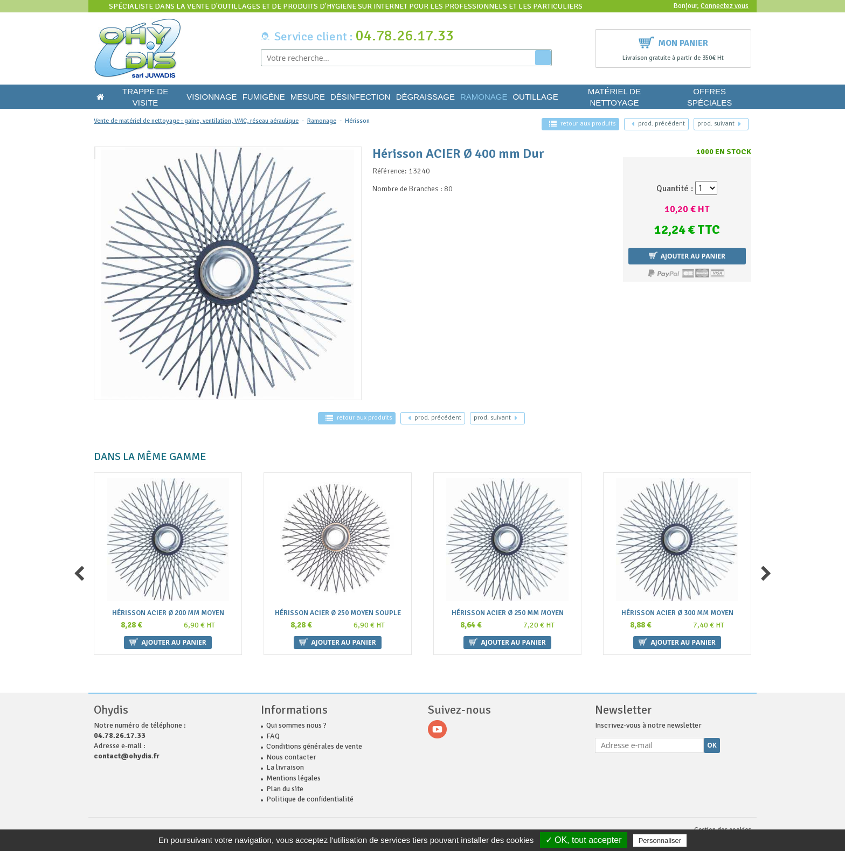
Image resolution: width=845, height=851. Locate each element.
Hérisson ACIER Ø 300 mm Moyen (677, 613)
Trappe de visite (145, 97)
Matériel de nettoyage (614, 97)
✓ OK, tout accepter (583, 840)
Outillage (535, 96)
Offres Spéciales (709, 97)
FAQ (273, 736)
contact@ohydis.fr (127, 756)
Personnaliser (660, 840)
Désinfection (360, 96)
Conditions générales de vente (314, 746)
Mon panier (673, 42)
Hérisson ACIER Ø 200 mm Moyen (168, 613)
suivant (719, 124)
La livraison (285, 767)
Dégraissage (425, 96)
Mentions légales (293, 778)
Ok (712, 745)
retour (582, 124)
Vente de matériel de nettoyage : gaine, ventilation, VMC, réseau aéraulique (196, 121)
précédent (658, 124)
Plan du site (284, 788)
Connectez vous (725, 6)
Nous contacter (291, 757)
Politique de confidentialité (310, 799)
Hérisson (357, 121)
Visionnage (211, 96)
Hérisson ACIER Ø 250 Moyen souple (338, 613)
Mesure (307, 96)
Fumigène (264, 96)
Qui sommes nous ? (296, 725)
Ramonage (484, 96)
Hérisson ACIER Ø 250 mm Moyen (508, 613)
